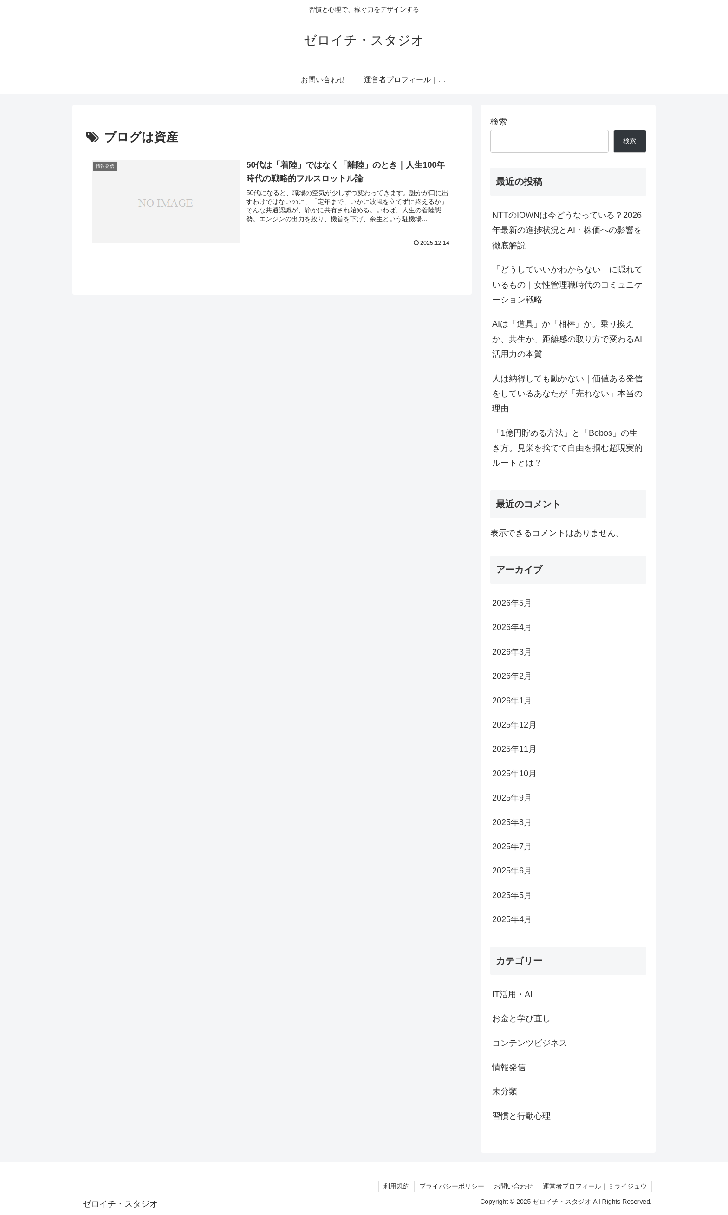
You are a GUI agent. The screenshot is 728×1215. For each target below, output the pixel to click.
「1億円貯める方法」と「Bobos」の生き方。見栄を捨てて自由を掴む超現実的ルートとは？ (567, 448)
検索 (498, 121)
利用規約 (397, 1186)
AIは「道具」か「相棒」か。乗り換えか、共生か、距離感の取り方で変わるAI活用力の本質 (567, 339)
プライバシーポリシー (451, 1186)
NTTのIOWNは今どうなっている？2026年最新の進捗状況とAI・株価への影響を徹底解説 (567, 230)
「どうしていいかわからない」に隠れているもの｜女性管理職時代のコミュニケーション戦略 (567, 284)
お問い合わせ (513, 1186)
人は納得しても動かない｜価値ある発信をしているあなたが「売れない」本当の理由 (567, 394)
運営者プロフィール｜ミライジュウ (595, 1186)
